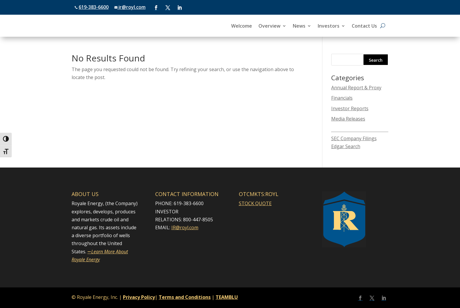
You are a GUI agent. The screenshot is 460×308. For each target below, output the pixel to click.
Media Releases (348, 119)
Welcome (241, 26)
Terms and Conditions (185, 297)
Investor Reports (349, 108)
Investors (328, 26)
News (299, 26)
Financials (342, 98)
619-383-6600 (94, 7)
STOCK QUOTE (255, 203)
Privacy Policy (139, 297)
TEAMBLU (227, 297)
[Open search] (382, 25)
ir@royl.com (131, 7)
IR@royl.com (184, 227)
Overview (269, 26)
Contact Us (364, 26)
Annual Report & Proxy (356, 87)
